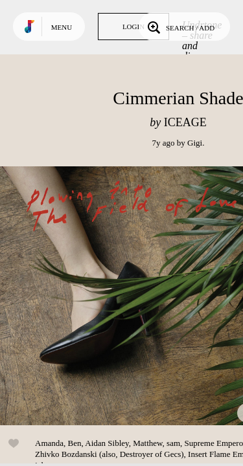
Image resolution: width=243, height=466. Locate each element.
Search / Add (179, 26)
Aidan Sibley (106, 443)
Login (133, 26)
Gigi (194, 143)
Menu (61, 27)
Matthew (147, 443)
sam (173, 443)
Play (130, 296)
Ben (75, 443)
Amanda (49, 443)
